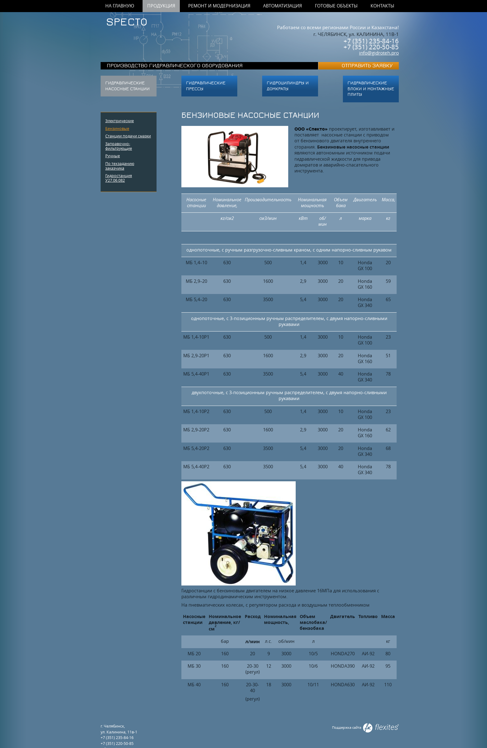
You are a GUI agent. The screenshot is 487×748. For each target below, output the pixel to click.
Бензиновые (117, 128)
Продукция (161, 6)
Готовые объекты (336, 6)
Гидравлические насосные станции (127, 86)
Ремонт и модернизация (219, 6)
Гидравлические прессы (205, 86)
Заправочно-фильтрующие (118, 146)
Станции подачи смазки (128, 135)
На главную (119, 6)
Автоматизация (282, 6)
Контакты (382, 6)
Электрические (119, 120)
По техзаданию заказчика (119, 166)
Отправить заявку (367, 66)
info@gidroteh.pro (379, 53)
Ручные (112, 155)
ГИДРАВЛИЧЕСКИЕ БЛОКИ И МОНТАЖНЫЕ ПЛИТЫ (371, 89)
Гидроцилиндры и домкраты (288, 86)
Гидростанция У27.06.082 (118, 178)
